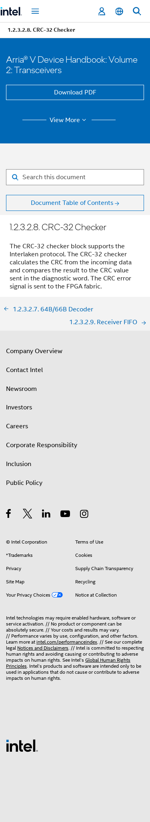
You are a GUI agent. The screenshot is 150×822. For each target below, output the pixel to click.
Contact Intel (24, 370)
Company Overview (34, 351)
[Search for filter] (75, 177)
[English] (119, 11)
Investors (19, 407)
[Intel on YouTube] (66, 515)
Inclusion (18, 464)
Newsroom (21, 389)
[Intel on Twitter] (28, 515)
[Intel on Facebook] (9, 515)
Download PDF (75, 92)
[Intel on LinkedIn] (46, 515)
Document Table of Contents (72, 203)
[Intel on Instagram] (84, 515)
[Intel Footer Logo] (22, 745)
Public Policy (24, 483)
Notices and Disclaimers (42, 648)
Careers (17, 426)
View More (69, 120)
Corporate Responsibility (41, 445)
